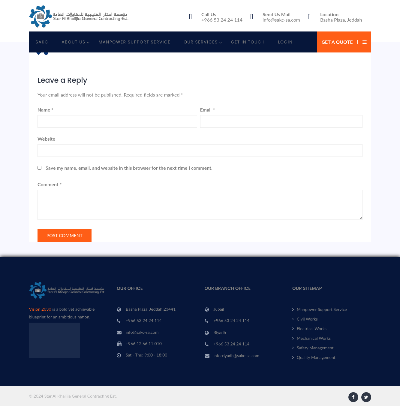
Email (207, 109)
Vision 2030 (40, 309)
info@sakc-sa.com (281, 19)
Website (46, 139)
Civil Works (307, 318)
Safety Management (315, 347)
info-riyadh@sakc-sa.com (237, 355)
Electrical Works (311, 328)
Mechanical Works (314, 338)
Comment (50, 184)
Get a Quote (337, 42)
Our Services (201, 42)
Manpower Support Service (134, 42)
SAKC (42, 42)
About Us (73, 42)
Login (285, 42)
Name (45, 109)
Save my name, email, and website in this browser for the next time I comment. (129, 168)
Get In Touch (248, 42)
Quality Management (316, 357)
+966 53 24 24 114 (221, 19)
